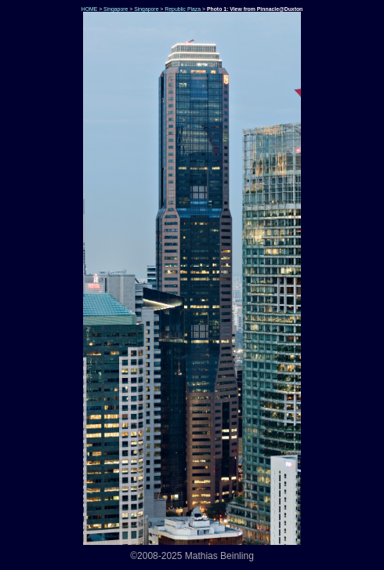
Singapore (115, 9)
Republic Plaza (183, 9)
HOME (88, 9)
